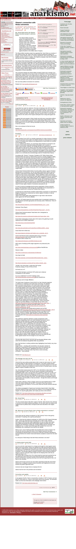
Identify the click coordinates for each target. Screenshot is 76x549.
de (3, 24)
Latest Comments (5, 36)
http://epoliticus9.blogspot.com (29, 84)
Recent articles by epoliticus (45, 24)
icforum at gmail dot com (46, 134)
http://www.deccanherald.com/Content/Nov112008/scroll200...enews (32, 228)
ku (6, 24)
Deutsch (41, 503)
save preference (47, 99)
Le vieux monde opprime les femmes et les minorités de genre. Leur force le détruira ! (67, 63)
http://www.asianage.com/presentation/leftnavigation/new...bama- (31, 257)
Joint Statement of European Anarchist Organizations (67, 34)
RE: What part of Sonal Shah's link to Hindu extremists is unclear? (34, 410)
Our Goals (10, 18)
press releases (67, 137)
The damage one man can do (23, 358)
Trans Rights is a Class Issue (67, 87)
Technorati (44, 93)
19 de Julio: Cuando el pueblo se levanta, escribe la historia (67, 48)
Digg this (18, 93)
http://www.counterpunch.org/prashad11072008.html (28, 252)
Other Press (5, 73)
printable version (20, 88)
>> (5, 26)
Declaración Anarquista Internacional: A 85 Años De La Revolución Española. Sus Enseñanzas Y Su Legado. (67, 111)
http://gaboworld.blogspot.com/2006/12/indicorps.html (28, 241)
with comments (29, 88)
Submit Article (25, 18)
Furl (32, 93)
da (2, 25)
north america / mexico (22, 26)
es (9, 22)
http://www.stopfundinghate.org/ (30, 483)
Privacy (19, 512)
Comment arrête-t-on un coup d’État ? (46, 45)
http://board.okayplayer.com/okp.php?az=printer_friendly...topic (30, 263)
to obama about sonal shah (23, 442)
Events (32, 18)
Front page (3, 32)
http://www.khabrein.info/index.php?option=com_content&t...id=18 (31, 233)
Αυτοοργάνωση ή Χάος (66, 102)
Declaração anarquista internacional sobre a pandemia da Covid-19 (65, 73)
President (18, 133)
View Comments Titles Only (47, 98)
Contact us (17, 18)
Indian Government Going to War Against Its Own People (6, 100)
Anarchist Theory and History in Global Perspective (67, 84)
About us (3, 18)
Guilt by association (21, 104)
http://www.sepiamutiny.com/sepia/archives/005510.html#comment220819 (33, 130)
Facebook (43, 18)
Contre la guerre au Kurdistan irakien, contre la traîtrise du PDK (66, 126)
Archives (3, 40)
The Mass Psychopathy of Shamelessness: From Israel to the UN (6, 88)
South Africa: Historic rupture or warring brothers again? (67, 105)
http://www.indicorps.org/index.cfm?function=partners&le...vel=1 (38, 309)
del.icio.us (25, 93)
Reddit (37, 93)
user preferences (6, 20)
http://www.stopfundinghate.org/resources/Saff (26, 247)
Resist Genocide (64, 27)
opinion (67, 134)
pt (1, 23)
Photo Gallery (4, 39)
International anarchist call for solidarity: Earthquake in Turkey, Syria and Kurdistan (67, 39)
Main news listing (5, 34)
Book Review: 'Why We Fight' (44, 39)
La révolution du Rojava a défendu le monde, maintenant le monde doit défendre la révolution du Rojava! (66, 79)
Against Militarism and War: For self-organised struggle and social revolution (67, 68)
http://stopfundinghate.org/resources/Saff (25, 277)
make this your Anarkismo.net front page (6, 28)
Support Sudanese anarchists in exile (64, 31)
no (9, 23)
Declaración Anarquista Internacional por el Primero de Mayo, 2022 (67, 58)
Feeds (7, 107)
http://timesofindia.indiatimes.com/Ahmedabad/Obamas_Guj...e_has (32, 204)
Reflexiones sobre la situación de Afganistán (66, 99)
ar (12, 23)
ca (12, 24)
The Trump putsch (42, 42)
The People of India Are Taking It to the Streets (6, 95)
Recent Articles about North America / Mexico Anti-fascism (47, 36)
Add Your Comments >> (50, 88)
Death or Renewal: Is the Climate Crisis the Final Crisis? (66, 117)
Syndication (4, 41)
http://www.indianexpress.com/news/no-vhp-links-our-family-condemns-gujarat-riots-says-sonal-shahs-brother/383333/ (33, 394)
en (6, 22)
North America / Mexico (7, 59)
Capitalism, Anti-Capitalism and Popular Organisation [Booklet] (67, 91)
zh (8, 24)
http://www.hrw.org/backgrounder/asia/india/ (37, 315)
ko (7, 25)
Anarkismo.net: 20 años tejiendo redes (66, 24)
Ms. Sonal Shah (19, 398)
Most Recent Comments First (47, 97)
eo (5, 25)
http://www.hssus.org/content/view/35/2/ (25, 222)
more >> (11, 103)
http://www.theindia (20, 237)
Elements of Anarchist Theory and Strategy (65, 43)
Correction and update (21, 474)
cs (10, 24)
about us (3, 54)
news (67, 131)
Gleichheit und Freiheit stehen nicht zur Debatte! (66, 121)
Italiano (38, 503)
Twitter (37, 18)
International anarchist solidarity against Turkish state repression (66, 53)
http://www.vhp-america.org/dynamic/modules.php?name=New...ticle (32, 216)
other (5, 23)
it (11, 22)
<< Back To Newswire (36, 494)
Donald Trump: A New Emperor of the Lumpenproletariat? (6, 82)
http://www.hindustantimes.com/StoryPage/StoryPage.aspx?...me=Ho (32, 210)
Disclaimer (13, 512)
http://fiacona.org (26, 355)
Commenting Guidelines (7, 37)
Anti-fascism (7, 74)
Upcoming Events (7, 65)
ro (3, 25)
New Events (5, 57)
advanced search (5, 51)
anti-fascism (30, 26)
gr (7, 23)
